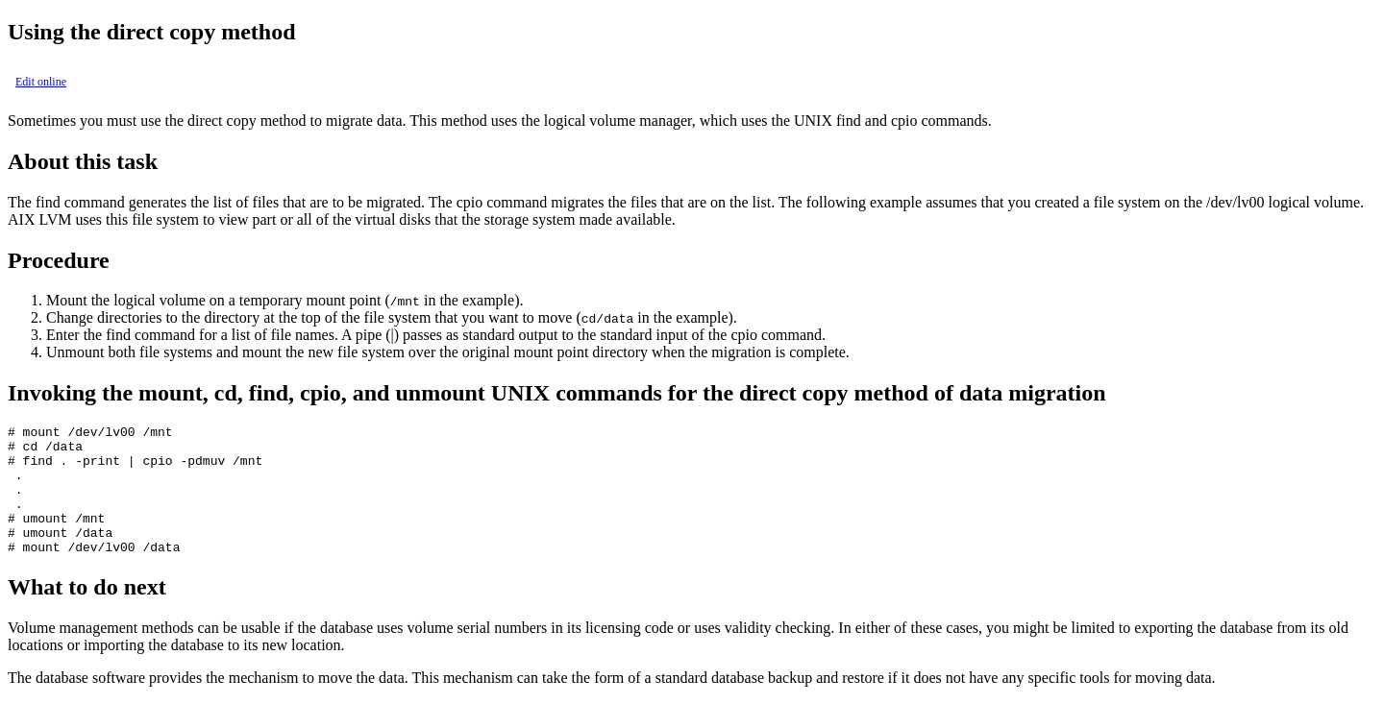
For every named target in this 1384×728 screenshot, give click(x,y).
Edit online (40, 81)
